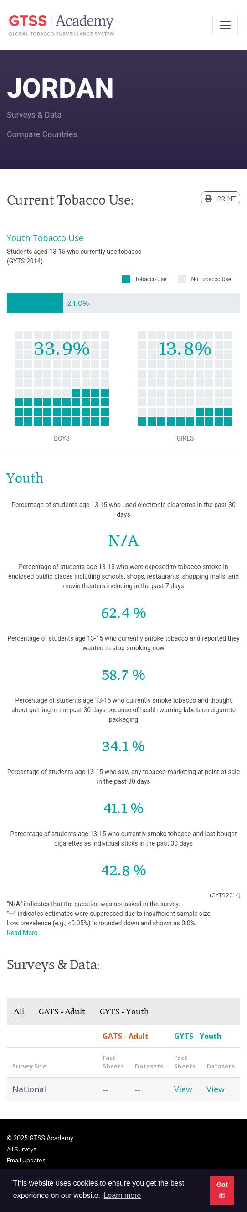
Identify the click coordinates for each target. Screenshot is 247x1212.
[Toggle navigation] (225, 25)
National (29, 1089)
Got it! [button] (222, 1190)
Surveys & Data (34, 114)
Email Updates (26, 1160)
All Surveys (21, 1149)
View (183, 1089)
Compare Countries (42, 134)
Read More (22, 932)
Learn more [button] (122, 1195)
